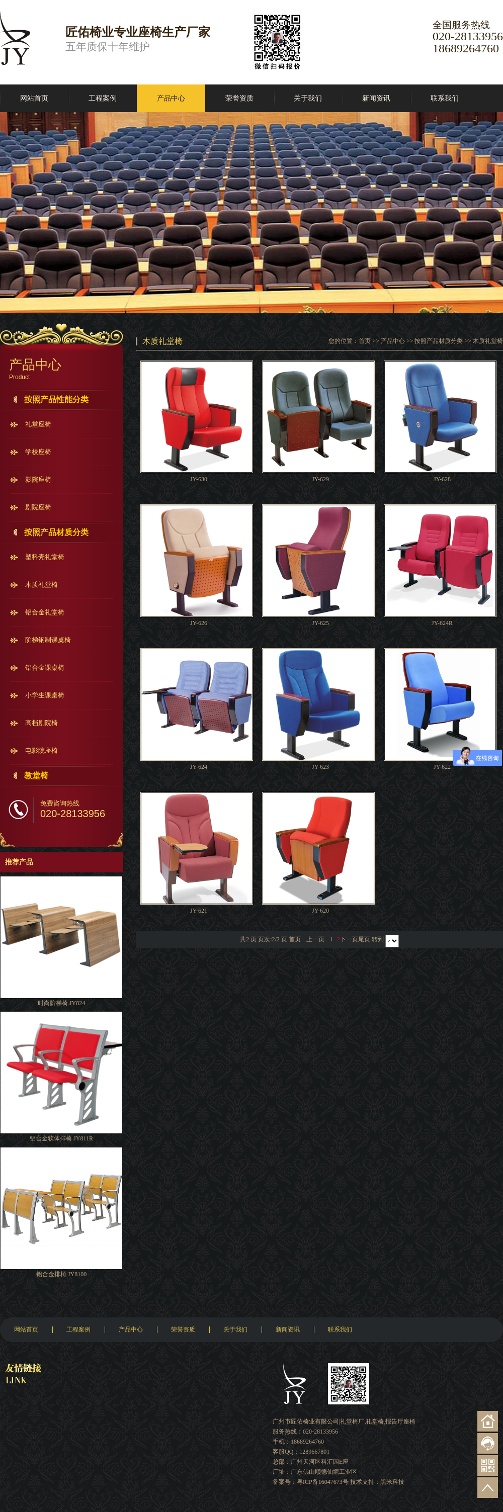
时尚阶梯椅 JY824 (61, 1003)
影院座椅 (38, 479)
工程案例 (103, 98)
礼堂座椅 (38, 424)
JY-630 (198, 479)
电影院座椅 (41, 750)
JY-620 (320, 910)
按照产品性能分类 (56, 399)
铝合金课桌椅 (44, 667)
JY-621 (198, 910)
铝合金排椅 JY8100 (61, 1274)
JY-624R (442, 623)
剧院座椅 (38, 507)
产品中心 (171, 98)
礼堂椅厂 (352, 1421)
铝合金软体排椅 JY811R (61, 1138)
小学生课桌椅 (44, 695)
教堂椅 (36, 775)
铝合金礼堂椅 (44, 612)
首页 (365, 340)
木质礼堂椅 (41, 584)
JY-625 (320, 623)
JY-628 (442, 479)
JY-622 (442, 766)
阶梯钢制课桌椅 (48, 640)
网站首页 (34, 98)
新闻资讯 (376, 98)
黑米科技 (392, 1481)
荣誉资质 (239, 98)
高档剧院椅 (41, 723)
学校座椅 (38, 452)
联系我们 (445, 98)
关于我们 (308, 98)
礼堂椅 (375, 1421)
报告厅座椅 (400, 1421)
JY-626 (198, 623)
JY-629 (320, 479)
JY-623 (320, 766)
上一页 (315, 939)
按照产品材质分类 (56, 532)
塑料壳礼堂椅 (44, 557)
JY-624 (198, 766)
